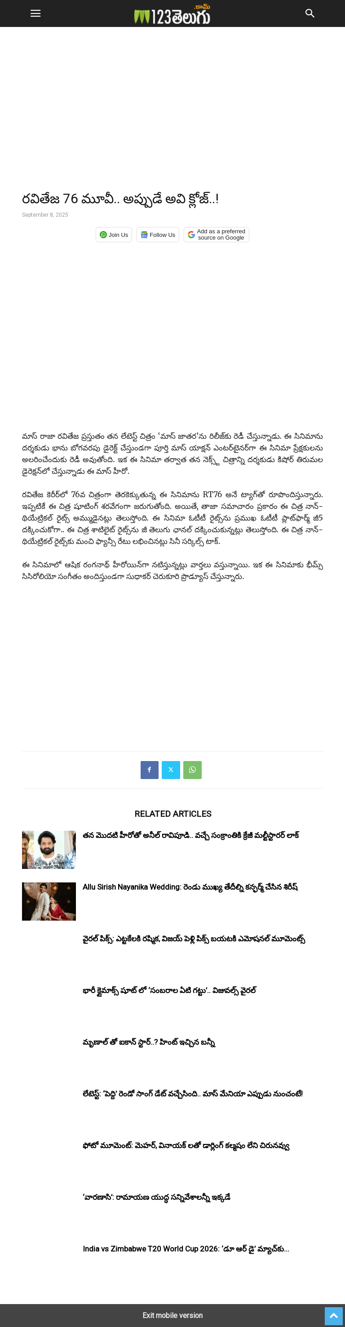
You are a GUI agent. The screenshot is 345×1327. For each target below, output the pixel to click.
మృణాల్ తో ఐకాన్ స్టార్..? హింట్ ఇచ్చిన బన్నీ (149, 1042)
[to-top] (334, 1312)
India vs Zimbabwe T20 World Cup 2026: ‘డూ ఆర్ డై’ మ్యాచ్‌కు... (186, 1248)
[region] (172, 112)
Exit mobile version (172, 1315)
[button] (35, 13)
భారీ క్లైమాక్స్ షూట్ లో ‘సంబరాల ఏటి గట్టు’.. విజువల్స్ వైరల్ (169, 990)
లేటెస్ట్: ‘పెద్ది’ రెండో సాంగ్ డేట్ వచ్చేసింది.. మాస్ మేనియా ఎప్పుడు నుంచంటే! (193, 1093)
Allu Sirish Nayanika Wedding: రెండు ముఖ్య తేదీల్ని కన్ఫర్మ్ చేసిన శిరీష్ (190, 886)
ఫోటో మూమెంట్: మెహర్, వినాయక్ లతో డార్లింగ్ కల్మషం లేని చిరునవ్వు (186, 1145)
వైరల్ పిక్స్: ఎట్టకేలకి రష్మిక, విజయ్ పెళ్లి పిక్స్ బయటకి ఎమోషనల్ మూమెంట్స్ (194, 938)
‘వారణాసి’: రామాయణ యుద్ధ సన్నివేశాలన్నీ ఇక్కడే (156, 1197)
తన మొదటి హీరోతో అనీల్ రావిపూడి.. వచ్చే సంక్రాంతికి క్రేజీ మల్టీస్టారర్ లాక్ (191, 835)
